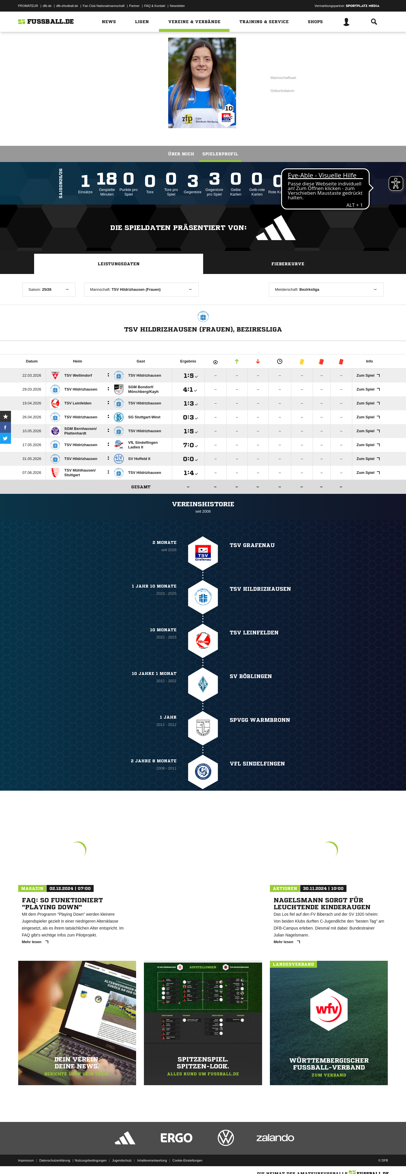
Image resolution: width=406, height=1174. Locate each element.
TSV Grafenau (117, 82)
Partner (134, 6)
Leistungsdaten (119, 264)
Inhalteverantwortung (152, 1160)
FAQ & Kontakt (154, 6)
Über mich (181, 154)
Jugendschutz (122, 1160)
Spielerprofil (220, 154)
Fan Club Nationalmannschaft (104, 6)
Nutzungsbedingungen (91, 1160)
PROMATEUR (28, 6)
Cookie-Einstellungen (188, 1160)
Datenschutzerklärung (54, 1160)
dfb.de (47, 6)
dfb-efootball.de (67, 6)
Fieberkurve (287, 264)
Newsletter (177, 6)
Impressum (26, 1160)
